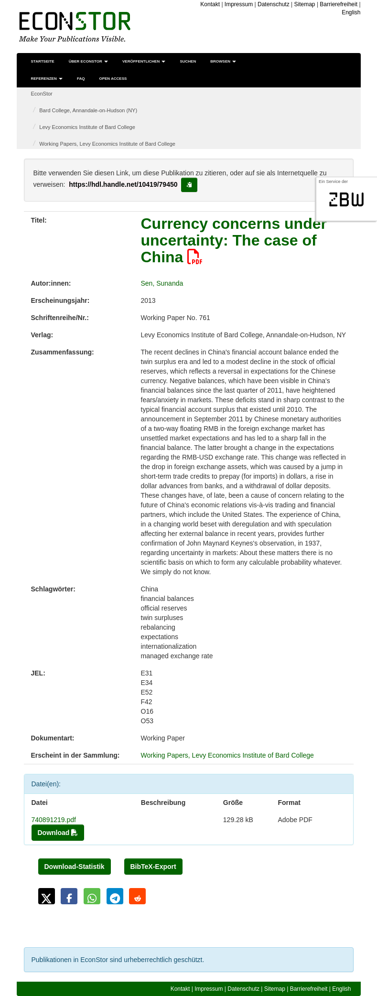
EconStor (42, 93)
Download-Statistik (74, 866)
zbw (346, 200)
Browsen (223, 61)
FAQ (81, 78)
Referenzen (47, 78)
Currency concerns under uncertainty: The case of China (234, 240)
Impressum (239, 4)
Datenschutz (274, 4)
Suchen (188, 61)
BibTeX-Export (153, 866)
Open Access (113, 78)
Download (58, 832)
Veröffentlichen (143, 61)
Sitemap (304, 4)
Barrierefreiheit (338, 4)
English (351, 12)
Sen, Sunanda (162, 283)
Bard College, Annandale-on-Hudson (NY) (88, 110)
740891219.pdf (54, 820)
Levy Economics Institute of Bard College (87, 127)
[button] (46, 896)
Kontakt (210, 4)
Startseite (42, 61)
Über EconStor (88, 61)
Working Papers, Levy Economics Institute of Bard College (107, 144)
